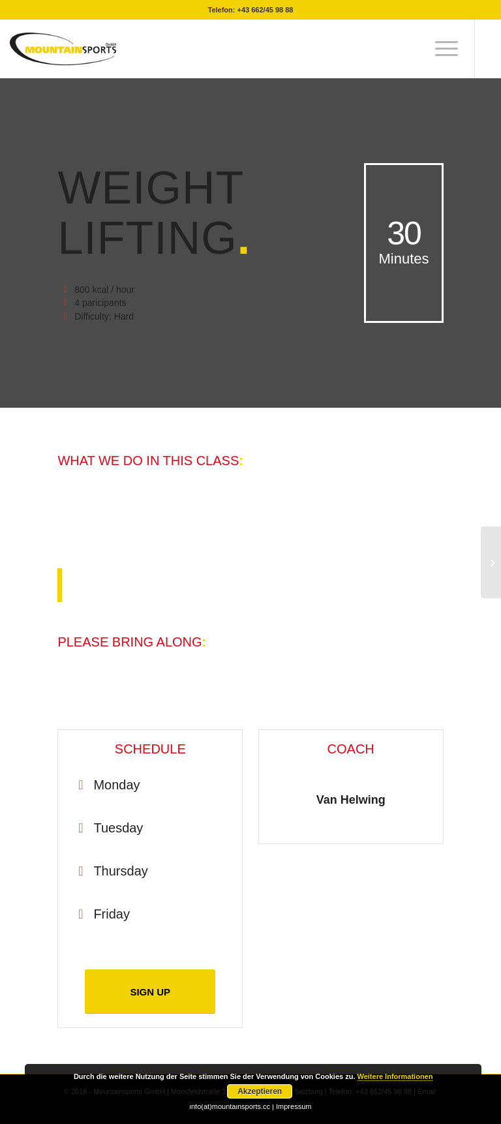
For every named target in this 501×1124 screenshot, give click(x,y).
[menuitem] (440, 49)
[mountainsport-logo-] (62, 49)
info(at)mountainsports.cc (231, 1106)
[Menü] (440, 49)
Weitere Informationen (395, 1076)
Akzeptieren (259, 1091)
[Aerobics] (491, 562)
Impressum (293, 1106)
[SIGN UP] (150, 991)
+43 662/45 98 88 (265, 10)
